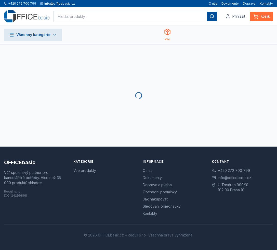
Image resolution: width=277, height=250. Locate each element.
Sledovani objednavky (162, 206)
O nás (213, 3)
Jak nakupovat (155, 199)
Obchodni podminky (160, 192)
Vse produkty (84, 170)
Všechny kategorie (33, 34)
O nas (147, 170)
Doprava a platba (157, 185)
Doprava (249, 3)
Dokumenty (230, 3)
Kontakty (266, 3)
